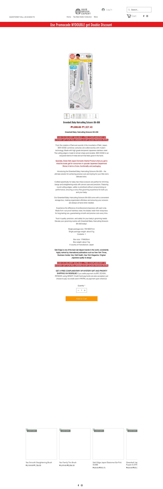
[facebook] (144, 16)
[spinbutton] (81, 290)
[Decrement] (78, 290)
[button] (133, 16)
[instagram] (147, 16)
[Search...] (138, 9)
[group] (81, 449)
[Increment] (84, 290)
